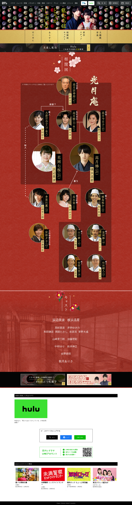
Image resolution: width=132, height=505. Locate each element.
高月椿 (84, 157)
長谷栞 (66, 197)
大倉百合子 (38, 120)
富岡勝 (96, 232)
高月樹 (66, 120)
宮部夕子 (38, 233)
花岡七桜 (46, 157)
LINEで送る (80, 437)
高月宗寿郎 (66, 85)
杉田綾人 (96, 263)
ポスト (51, 437)
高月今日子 (94, 121)
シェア (66, 437)
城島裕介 (95, 197)
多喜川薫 (38, 197)
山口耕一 (71, 232)
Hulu (74, 47)
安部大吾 (71, 263)
